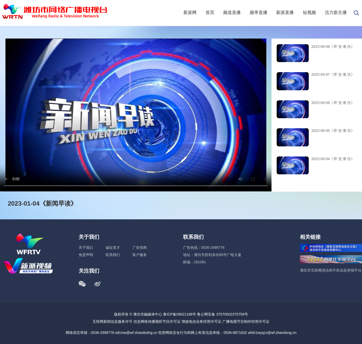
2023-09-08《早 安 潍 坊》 (333, 46)
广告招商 (139, 247)
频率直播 (258, 12)
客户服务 (139, 255)
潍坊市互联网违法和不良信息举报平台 (330, 270)
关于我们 (86, 247)
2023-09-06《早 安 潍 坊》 (333, 103)
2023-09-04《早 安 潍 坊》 (333, 159)
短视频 (309, 12)
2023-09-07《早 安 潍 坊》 (333, 74)
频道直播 (232, 12)
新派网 (190, 12)
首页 (210, 12)
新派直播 (285, 12)
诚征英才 (112, 247)
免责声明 (86, 255)
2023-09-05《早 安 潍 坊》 (333, 131)
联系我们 (112, 255)
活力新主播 (336, 12)
